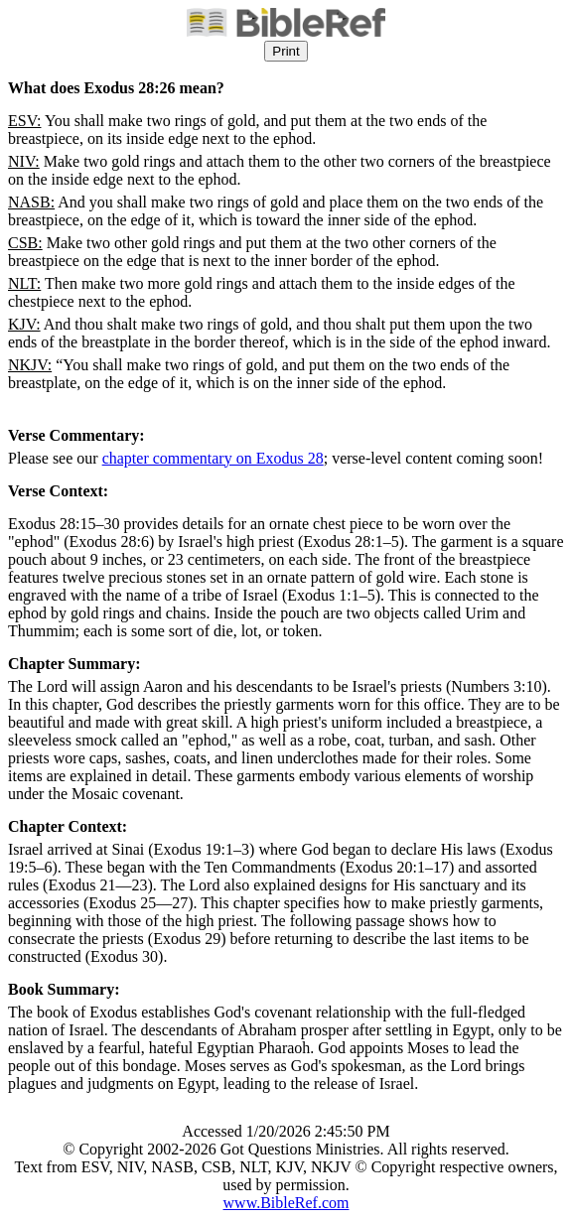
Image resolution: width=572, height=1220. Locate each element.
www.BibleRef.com (286, 1202)
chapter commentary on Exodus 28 (213, 458)
